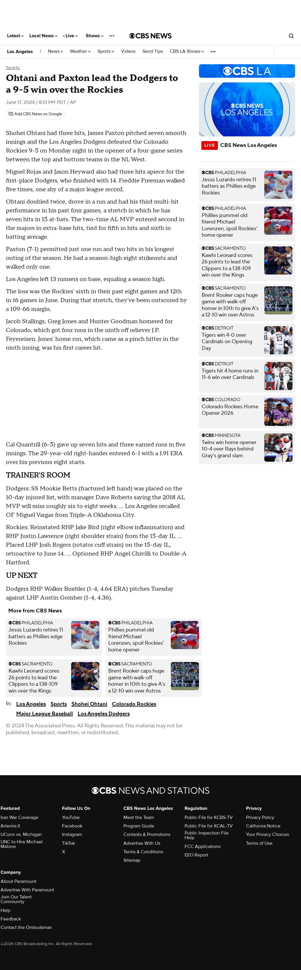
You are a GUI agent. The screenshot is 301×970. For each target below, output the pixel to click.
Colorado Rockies (134, 704)
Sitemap (131, 860)
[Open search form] (291, 35)
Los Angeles (20, 52)
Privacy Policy (260, 817)
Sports (106, 51)
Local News (43, 35)
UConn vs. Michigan (21, 834)
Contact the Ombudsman (26, 927)
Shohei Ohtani (89, 704)
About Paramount (18, 881)
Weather (80, 51)
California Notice (263, 826)
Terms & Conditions (143, 851)
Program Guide (138, 826)
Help (5, 910)
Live (72, 36)
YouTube (71, 817)
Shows (94, 35)
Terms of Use (259, 843)
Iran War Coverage (19, 817)
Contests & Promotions (146, 834)
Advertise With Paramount (27, 890)
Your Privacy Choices (267, 834)
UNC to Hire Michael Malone (22, 844)
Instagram (72, 834)
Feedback (11, 919)
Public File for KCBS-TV (209, 817)
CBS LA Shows (187, 51)
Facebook (72, 826)
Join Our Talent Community (16, 899)
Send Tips (153, 51)
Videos (128, 51)
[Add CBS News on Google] (35, 114)
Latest (15, 35)
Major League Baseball (44, 713)
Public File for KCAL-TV (209, 826)
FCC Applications (202, 846)
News (55, 51)
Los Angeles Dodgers (104, 713)
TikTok (68, 843)
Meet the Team (138, 817)
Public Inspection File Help (207, 835)
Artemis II (10, 826)
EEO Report (196, 855)
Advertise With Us (141, 843)
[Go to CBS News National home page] (150, 36)
